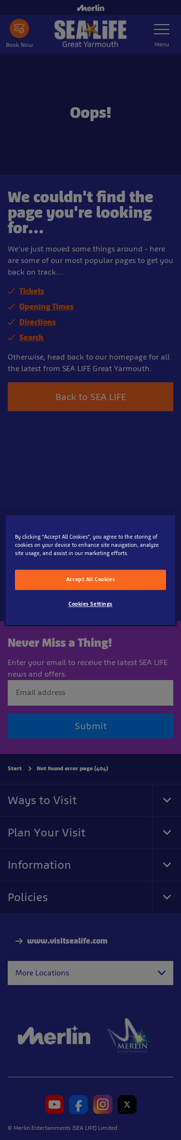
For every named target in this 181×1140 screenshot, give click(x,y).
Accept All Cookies (90, 579)
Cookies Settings (90, 604)
